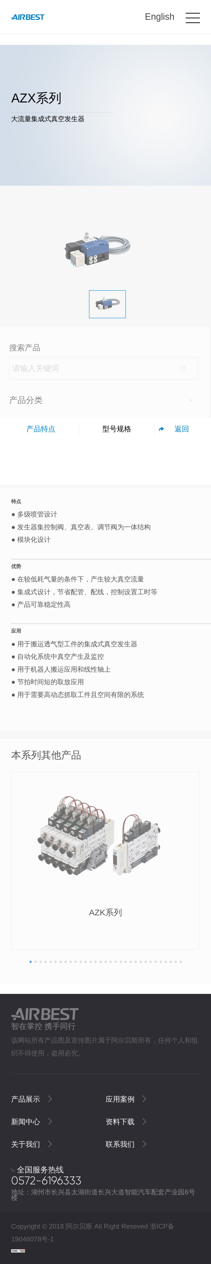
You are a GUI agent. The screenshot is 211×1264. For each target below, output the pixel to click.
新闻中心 (31, 1122)
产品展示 (31, 1099)
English (159, 17)
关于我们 (31, 1144)
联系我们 (126, 1144)
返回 (182, 429)
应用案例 (126, 1099)
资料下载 (126, 1122)
